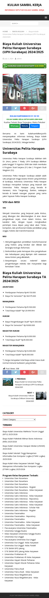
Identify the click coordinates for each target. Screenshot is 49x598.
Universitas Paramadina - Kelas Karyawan (22, 522)
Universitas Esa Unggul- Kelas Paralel (20, 545)
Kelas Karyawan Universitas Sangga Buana (23, 533)
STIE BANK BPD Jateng (14, 548)
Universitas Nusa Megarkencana (18, 574)
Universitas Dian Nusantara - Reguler (20, 487)
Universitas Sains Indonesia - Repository (21, 499)
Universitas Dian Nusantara (16, 478)
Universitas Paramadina (15, 513)
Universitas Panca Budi (14, 569)
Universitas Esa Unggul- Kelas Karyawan (21, 542)
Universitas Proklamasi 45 (15, 554)
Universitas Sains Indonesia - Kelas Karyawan (24, 496)
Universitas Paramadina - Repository (20, 516)
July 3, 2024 (9, 58)
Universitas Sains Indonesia (16, 493)
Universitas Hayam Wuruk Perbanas (20, 560)
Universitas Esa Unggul (14, 536)
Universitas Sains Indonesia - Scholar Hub (22, 507)
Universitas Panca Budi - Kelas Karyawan (22, 572)
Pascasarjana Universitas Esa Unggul (20, 539)
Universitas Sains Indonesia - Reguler (20, 510)
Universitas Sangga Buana (16, 531)
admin (19, 58)
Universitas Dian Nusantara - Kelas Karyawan (24, 490)
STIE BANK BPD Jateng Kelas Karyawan (21, 551)
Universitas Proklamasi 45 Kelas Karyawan (22, 557)
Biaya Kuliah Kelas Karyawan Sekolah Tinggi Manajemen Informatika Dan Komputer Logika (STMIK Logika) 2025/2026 (22, 466)
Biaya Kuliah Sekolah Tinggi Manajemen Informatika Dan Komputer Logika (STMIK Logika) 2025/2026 (24, 456)
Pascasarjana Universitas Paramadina (20, 528)
